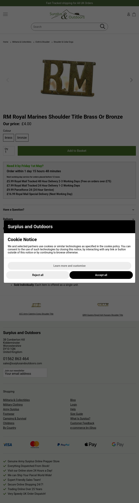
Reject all (38, 275)
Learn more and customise (70, 265)
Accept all (101, 275)
